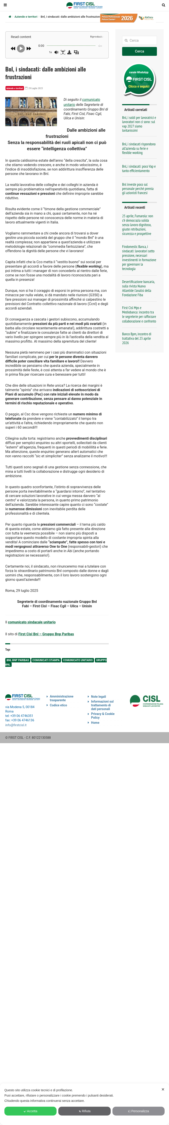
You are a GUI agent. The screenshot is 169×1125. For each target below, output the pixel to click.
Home (95, 719)
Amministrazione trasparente (61, 695)
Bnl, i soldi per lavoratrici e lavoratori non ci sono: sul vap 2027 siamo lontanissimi (139, 124)
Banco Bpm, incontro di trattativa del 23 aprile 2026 (136, 338)
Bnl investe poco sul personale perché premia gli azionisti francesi (138, 188)
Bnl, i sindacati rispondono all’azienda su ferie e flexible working (139, 148)
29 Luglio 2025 (32, 88)
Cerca (139, 51)
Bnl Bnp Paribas (18, 657)
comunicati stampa (46, 657)
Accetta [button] (30, 1111)
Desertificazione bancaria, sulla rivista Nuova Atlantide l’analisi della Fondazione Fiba (138, 288)
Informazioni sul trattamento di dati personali (102, 702)
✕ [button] (163, 1089)
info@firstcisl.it (16, 722)
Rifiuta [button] (85, 1111)
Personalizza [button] (138, 1111)
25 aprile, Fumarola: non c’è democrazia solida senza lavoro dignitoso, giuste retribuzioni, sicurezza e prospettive (137, 225)
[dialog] (84, 1104)
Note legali (98, 694)
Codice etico (58, 702)
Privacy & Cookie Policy (103, 712)
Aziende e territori (26, 16)
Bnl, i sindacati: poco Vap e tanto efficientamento (139, 168)
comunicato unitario (78, 657)
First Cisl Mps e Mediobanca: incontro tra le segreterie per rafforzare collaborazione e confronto (139, 314)
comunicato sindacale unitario (32, 620)
